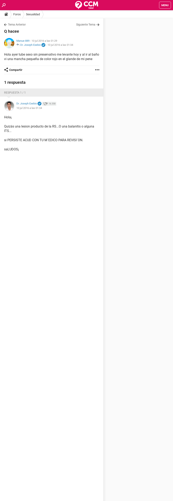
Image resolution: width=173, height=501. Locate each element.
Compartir (15, 70)
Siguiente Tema (85, 24)
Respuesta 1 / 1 (15, 92)
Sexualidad (33, 14)
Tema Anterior (17, 24)
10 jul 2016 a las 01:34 (60, 44)
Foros (17, 14)
